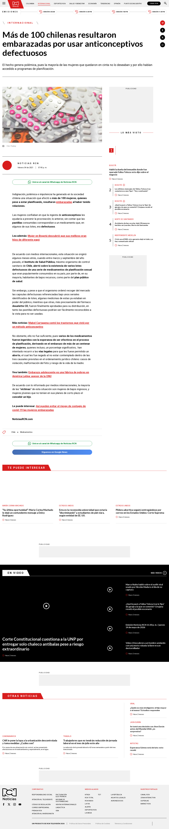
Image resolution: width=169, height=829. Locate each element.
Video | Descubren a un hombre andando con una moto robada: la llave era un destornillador (145, 645)
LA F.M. (87, 804)
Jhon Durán (135, 722)
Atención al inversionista (43, 814)
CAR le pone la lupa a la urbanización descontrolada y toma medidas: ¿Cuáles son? (29, 742)
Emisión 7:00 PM (120, 11)
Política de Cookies (103, 824)
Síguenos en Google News (52, 452)
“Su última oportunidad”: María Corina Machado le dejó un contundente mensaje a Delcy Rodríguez (27, 513)
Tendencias (105, 3)
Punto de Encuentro (133, 3)
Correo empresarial (40, 807)
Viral (132, 704)
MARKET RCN (146, 804)
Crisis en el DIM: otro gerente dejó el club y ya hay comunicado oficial (134, 240)
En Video (16, 572)
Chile (13, 432)
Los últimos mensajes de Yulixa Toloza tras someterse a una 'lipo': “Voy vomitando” (133, 190)
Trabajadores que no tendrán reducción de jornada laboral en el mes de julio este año (90, 742)
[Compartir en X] (162, 37)
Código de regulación (41, 804)
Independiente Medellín (125, 235)
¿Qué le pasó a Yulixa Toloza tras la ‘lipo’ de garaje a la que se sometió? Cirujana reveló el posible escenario (133, 207)
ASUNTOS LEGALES (118, 798)
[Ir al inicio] (15, 4)
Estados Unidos (66, 506)
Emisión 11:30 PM (156, 11)
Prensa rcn (37, 811)
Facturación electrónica (61, 795)
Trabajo (67, 736)
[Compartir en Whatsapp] (162, 44)
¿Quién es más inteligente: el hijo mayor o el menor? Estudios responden (148, 709)
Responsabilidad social (42, 795)
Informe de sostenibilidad (62, 800)
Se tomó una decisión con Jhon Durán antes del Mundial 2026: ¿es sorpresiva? (147, 729)
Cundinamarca (9, 736)
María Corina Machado (13, 506)
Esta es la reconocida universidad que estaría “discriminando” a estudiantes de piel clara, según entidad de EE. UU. (83, 513)
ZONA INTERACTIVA (148, 798)
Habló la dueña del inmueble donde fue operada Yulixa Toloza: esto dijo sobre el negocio (128, 172)
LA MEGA (88, 813)
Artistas (134, 743)
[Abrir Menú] (3, 3)
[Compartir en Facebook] (162, 30)
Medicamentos (26, 432)
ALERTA (88, 807)
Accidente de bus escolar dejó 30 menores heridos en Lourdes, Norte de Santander (132, 224)
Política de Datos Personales (80, 824)
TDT (99, 795)
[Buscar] (165, 3)
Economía (92, 3)
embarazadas (64, 202)
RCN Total (89, 798)
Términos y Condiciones (123, 824)
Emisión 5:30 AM (47, 11)
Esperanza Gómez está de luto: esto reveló (146, 748)
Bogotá (112, 165)
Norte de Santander (124, 219)
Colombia (30, 3)
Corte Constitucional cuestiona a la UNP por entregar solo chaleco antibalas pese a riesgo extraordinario (43, 644)
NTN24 (87, 795)
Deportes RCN (60, 3)
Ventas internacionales (66, 804)
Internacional (44, 3)
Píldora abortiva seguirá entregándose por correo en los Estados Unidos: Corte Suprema (140, 511)
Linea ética (60, 807)
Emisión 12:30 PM (83, 11)
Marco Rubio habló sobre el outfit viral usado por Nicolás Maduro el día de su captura (144, 587)
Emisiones (10, 12)
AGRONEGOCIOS (117, 801)
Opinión (117, 3)
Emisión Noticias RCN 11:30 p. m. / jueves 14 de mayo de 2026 (145, 626)
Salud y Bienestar (77, 3)
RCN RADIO (89, 801)
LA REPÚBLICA (116, 795)
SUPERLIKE (145, 801)
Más (159, 573)
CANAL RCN (154, 3)
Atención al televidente (42, 799)
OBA (57, 811)
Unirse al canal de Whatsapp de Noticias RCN (52, 182)
